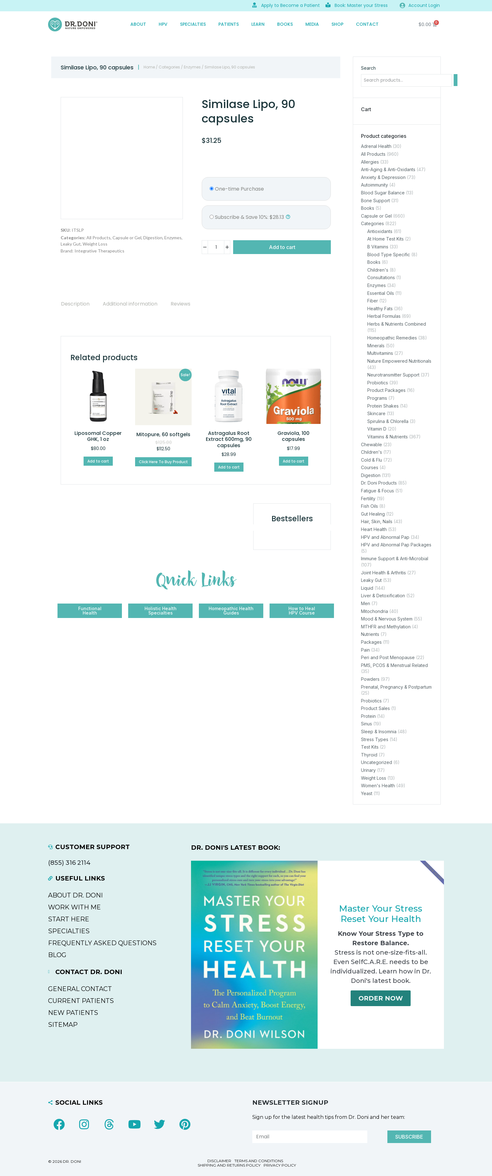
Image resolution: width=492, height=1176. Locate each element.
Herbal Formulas (384, 316)
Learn (258, 24)
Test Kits (370, 747)
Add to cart (282, 247)
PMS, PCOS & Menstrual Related (394, 665)
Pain (365, 649)
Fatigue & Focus (377, 490)
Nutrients (370, 634)
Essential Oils (380, 292)
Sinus (366, 723)
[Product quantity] (216, 247)
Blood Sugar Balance (383, 192)
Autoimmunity (374, 184)
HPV (163, 24)
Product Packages (386, 390)
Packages (371, 642)
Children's (377, 269)
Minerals (376, 345)
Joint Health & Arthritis (383, 572)
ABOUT (138, 24)
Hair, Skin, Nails (376, 521)
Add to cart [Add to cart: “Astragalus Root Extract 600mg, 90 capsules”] (229, 467)
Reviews (180, 303)
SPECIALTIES (193, 24)
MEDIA (312, 24)
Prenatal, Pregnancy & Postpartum (396, 686)
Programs (377, 398)
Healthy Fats (380, 308)
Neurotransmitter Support (393, 374)
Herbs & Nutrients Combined (396, 324)
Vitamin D (376, 428)
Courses (369, 467)
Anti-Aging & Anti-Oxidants (388, 169)
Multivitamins (380, 353)
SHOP (337, 24)
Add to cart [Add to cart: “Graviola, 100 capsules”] (293, 461)
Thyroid (369, 754)
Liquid (367, 587)
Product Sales (375, 708)
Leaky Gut (71, 244)
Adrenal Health (376, 146)
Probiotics (377, 382)
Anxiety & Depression (383, 177)
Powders (370, 678)
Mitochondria (374, 611)
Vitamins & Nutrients (387, 436)
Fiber (372, 300)
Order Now (380, 998)
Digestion (152, 237)
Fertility (368, 498)
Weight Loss (95, 244)
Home (149, 67)
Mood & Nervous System (387, 618)
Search (368, 68)
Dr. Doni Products (379, 482)
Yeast (366, 793)
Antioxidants (379, 231)
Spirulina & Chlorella (387, 421)
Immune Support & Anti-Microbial (394, 558)
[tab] (75, 303)
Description (75, 303)
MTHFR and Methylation (386, 626)
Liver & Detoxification (383, 595)
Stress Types (374, 739)
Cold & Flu (371, 459)
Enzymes (192, 67)
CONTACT (367, 24)
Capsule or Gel (126, 237)
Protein (368, 715)
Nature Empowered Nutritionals (399, 361)
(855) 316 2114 (69, 862)
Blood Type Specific (388, 254)
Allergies (370, 161)
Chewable (371, 444)
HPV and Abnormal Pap (385, 536)
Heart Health (374, 529)
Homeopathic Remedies (392, 337)
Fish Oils (369, 506)
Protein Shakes (383, 405)
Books (285, 24)
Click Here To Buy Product (163, 461)
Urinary (368, 770)
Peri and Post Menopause (388, 657)
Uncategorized (376, 762)
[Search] (455, 80)
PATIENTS (228, 24)
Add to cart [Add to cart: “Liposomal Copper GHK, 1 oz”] (98, 461)
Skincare (376, 413)
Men (365, 603)
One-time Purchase (237, 188)
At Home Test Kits (385, 238)
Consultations (381, 277)
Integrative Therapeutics (99, 250)
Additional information (130, 303)
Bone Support (375, 200)
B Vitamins (377, 246)
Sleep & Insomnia (378, 731)
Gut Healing (373, 513)
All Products (98, 237)
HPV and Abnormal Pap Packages (396, 544)
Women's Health (378, 785)
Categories (169, 67)
